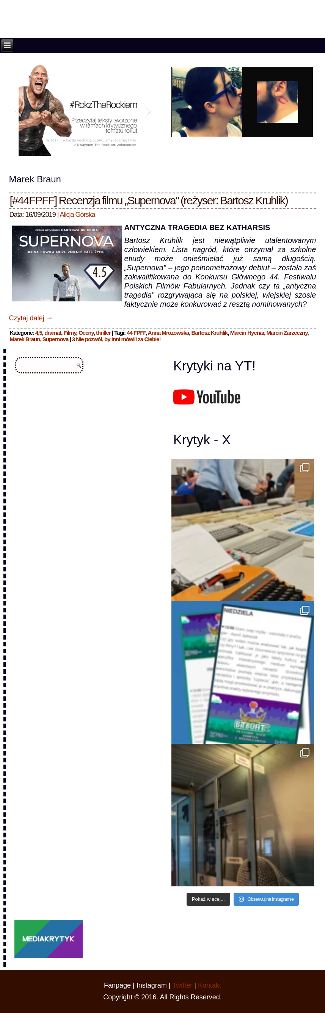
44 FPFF (136, 332)
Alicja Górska (77, 214)
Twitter (182, 985)
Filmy (70, 332)
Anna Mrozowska (168, 332)
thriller (103, 332)
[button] (17, 110)
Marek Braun (25, 339)
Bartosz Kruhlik (209, 332)
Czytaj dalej (31, 318)
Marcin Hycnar (247, 332)
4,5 (38, 332)
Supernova (55, 339)
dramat (52, 332)
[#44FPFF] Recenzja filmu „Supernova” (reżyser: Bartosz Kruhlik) (149, 200)
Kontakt (209, 985)
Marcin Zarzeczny (287, 332)
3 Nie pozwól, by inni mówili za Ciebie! (116, 339)
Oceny (86, 332)
